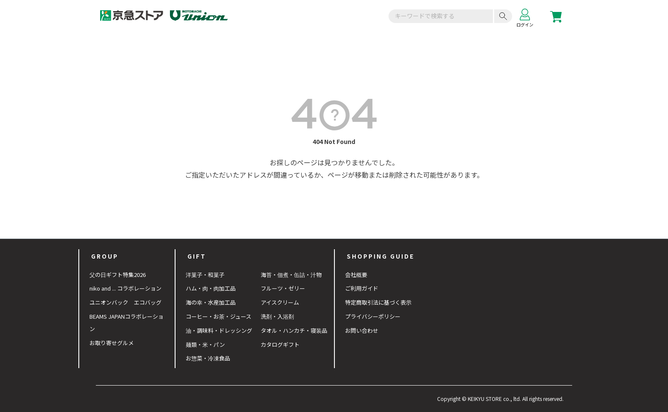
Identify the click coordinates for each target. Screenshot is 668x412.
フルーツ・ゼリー (283, 288)
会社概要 (356, 275)
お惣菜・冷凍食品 (208, 358)
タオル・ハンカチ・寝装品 (294, 330)
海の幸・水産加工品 (211, 302)
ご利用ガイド (361, 288)
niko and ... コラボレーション (125, 288)
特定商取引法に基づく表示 (378, 302)
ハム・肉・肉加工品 (211, 288)
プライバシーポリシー (372, 316)
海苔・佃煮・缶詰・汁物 (291, 275)
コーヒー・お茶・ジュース (218, 316)
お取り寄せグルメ (111, 343)
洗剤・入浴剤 (277, 316)
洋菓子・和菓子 (205, 275)
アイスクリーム (280, 302)
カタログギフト (280, 344)
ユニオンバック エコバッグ (125, 302)
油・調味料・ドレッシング (219, 330)
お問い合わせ (361, 330)
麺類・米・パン (205, 344)
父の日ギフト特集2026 (117, 275)
